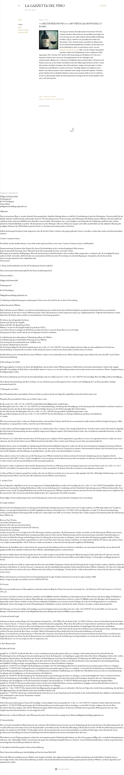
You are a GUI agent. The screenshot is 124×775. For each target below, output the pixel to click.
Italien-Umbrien (23, 30)
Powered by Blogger (62, 769)
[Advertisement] (71, 169)
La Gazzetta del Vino (45, 5)
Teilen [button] (20, 20)
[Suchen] (103, 5)
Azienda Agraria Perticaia (69, 50)
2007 (20, 27)
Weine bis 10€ (22, 32)
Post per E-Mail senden (50, 96)
